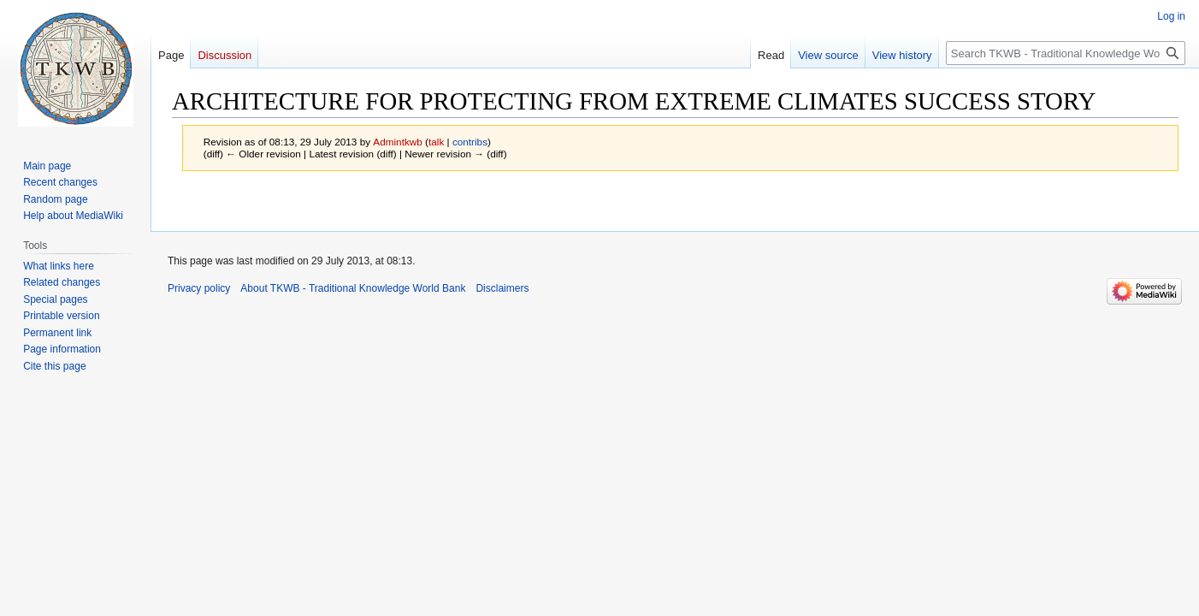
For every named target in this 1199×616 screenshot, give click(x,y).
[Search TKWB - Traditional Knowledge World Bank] (1065, 53)
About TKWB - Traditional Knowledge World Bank (352, 288)
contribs (469, 141)
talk (436, 141)
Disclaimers (502, 288)
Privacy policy (199, 288)
